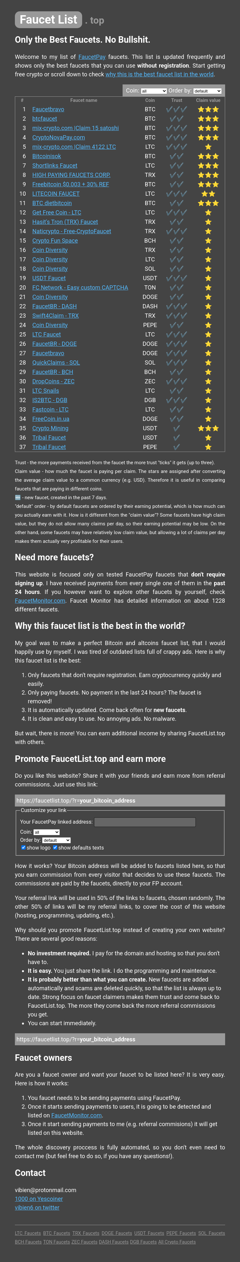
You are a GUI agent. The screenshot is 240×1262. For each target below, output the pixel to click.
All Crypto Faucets (177, 1242)
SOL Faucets (211, 1233)
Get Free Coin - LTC (56, 212)
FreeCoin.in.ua (51, 418)
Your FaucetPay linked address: (108, 822)
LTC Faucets (28, 1233)
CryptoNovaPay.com (58, 137)
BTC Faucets (56, 1233)
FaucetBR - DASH (54, 306)
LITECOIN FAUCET (56, 193)
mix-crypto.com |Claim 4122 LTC (74, 146)
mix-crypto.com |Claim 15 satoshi (75, 128)
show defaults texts (78, 848)
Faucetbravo (48, 109)
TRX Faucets (85, 1233)
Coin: (146, 90)
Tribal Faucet (49, 437)
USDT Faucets (149, 1233)
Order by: (195, 90)
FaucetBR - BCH (52, 371)
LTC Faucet (46, 334)
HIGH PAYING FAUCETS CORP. (71, 174)
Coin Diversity (50, 250)
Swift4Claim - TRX (55, 315)
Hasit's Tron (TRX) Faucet (65, 221)
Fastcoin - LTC (50, 409)
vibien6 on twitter (37, 1207)
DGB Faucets (143, 1242)
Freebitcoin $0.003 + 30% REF (70, 184)
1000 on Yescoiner (39, 1198)
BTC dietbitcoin (52, 203)
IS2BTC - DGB (49, 400)
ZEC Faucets (84, 1242)
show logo (35, 848)
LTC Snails (45, 390)
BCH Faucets (28, 1242)
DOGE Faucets (117, 1233)
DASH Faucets (114, 1242)
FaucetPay (92, 56)
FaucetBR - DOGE (54, 343)
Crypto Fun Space (55, 240)
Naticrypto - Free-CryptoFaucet (71, 231)
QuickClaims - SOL (56, 362)
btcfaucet (44, 118)
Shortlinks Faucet (54, 165)
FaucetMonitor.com (40, 600)
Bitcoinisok (46, 156)
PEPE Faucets (181, 1233)
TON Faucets (56, 1242)
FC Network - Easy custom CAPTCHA (80, 287)
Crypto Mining (50, 428)
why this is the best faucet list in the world (159, 74)
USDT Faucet (49, 278)
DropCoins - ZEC (53, 381)
